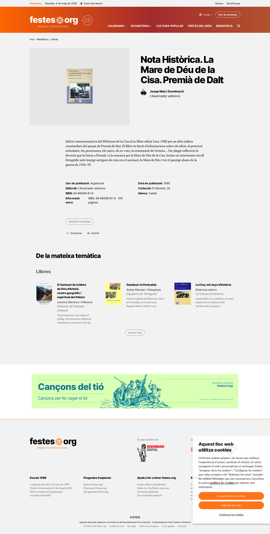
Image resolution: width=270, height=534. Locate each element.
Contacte (182, 526)
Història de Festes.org (95, 488)
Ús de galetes (168, 526)
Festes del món (200, 26)
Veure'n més (135, 332)
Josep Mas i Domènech (167, 91)
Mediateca (224, 26)
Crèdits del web (116, 526)
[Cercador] (238, 26)
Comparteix (76, 233)
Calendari (115, 26)
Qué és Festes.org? (93, 484)
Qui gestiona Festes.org (96, 491)
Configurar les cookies (231, 514)
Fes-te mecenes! (227, 14)
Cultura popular (169, 26)
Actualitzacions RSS (40, 495)
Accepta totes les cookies (231, 495)
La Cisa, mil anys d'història (213, 284)
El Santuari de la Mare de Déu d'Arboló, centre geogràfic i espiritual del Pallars (71, 291)
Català (206, 14)
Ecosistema (140, 26)
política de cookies (222, 483)
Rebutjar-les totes (231, 505)
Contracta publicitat (147, 491)
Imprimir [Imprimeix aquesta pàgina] (95, 233)
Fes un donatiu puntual (149, 495)
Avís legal (131, 526)
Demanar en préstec (80, 221)
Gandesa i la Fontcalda (141, 284)
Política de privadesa (149, 526)
